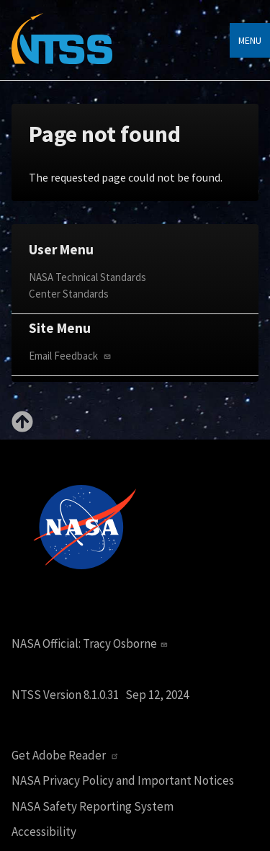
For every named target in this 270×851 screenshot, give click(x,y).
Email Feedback (71, 355)
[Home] (62, 49)
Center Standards (69, 293)
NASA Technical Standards (87, 277)
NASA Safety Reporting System (93, 807)
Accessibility (44, 832)
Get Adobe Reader (67, 755)
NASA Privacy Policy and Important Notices (123, 781)
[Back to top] (22, 428)
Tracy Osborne (127, 643)
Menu (249, 40)
